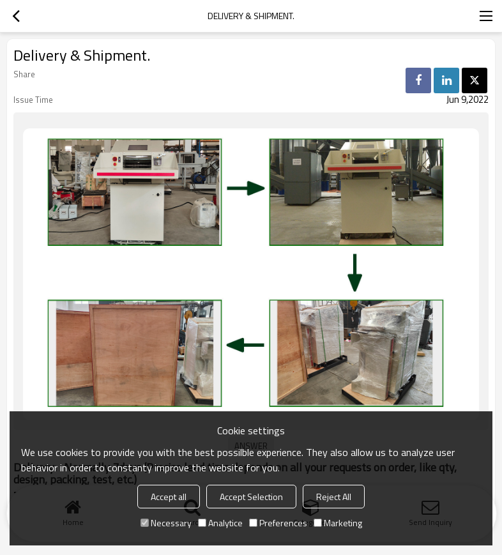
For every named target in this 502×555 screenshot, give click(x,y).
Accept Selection (251, 496)
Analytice (220, 522)
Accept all (168, 496)
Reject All (333, 496)
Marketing (338, 522)
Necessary (166, 522)
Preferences (278, 522)
